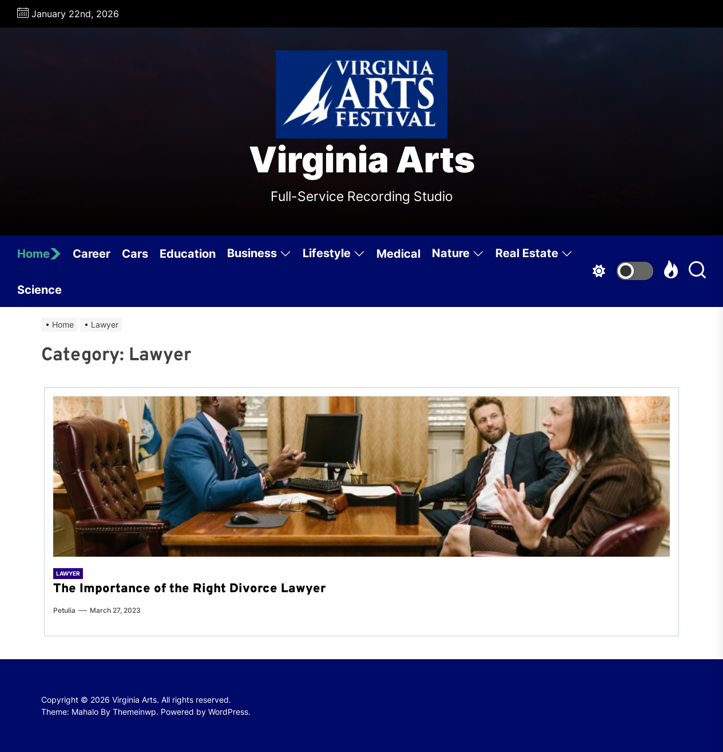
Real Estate (534, 255)
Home (39, 254)
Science (39, 290)
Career (91, 254)
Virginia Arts (362, 160)
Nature (458, 255)
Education (188, 254)
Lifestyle (334, 255)
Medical (398, 254)
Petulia (64, 610)
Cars (135, 254)
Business (259, 255)
